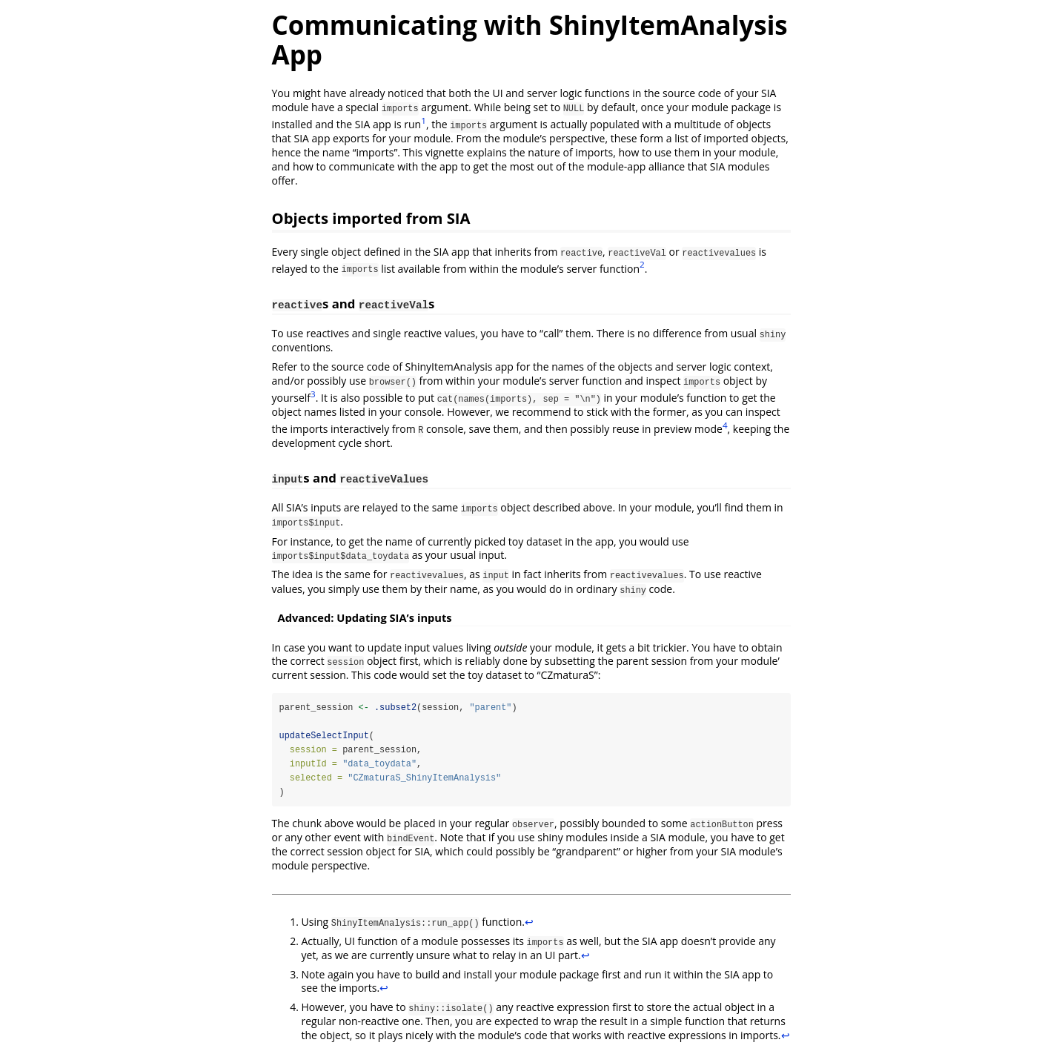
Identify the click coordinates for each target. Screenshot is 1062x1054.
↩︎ (529, 922)
